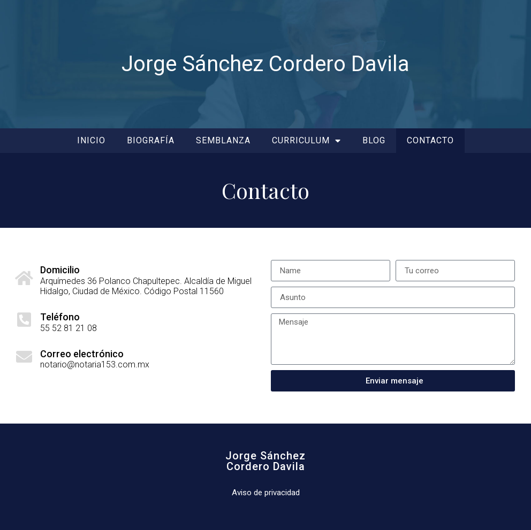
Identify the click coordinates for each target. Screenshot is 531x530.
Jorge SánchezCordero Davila (265, 461)
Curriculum (306, 140)
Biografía (151, 140)
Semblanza (223, 140)
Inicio (91, 140)
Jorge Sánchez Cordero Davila (265, 63)
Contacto (430, 140)
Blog (373, 140)
